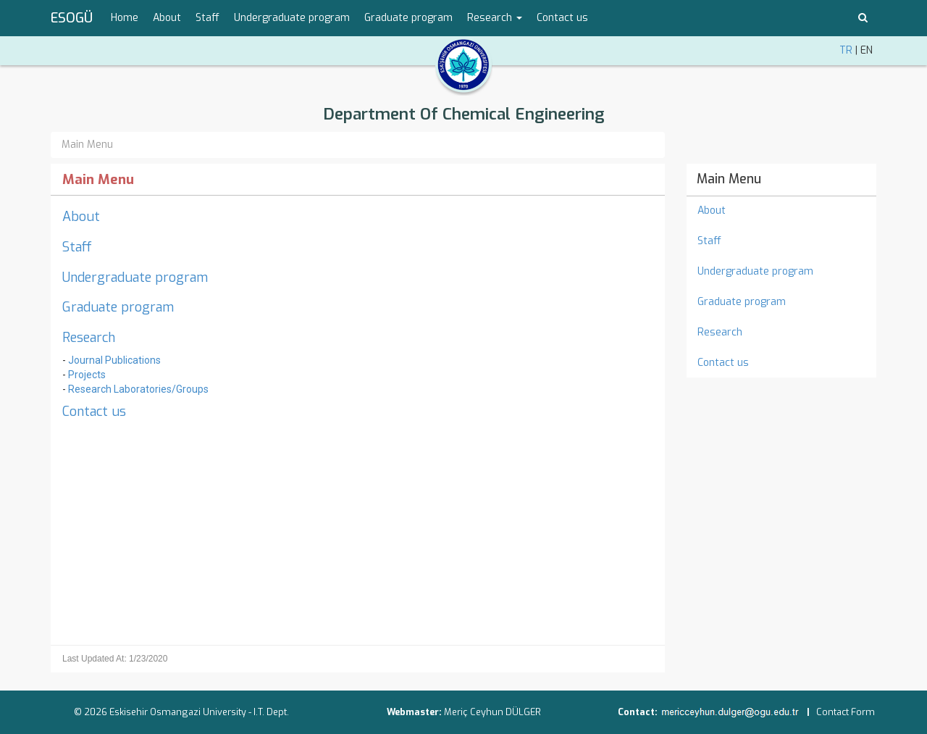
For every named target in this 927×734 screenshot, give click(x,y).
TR (845, 50)
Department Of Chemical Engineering (464, 114)
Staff (77, 247)
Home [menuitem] (124, 18)
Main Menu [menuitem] (729, 179)
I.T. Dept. (271, 712)
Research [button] (494, 18)
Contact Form (845, 712)
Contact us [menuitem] (562, 18)
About (81, 216)
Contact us (94, 411)
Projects (87, 374)
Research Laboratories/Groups (138, 389)
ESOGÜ (72, 18)
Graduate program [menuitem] (408, 18)
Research (88, 337)
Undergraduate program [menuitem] (292, 18)
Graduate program (118, 307)
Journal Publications (114, 360)
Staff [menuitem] (207, 18)
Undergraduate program (135, 277)
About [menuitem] (167, 18)
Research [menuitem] (719, 332)
